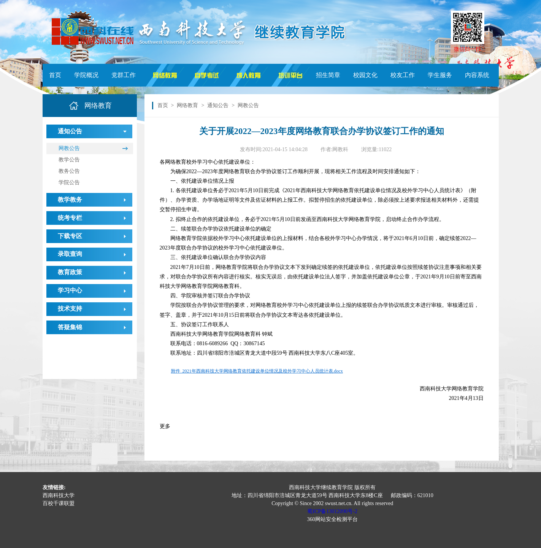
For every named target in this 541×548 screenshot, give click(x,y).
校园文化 (365, 75)
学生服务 (440, 75)
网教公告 (69, 148)
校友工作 (402, 75)
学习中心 (70, 290)
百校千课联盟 (59, 503)
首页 (55, 75)
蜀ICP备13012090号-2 (332, 511)
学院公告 (69, 182)
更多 (165, 426)
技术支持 (70, 308)
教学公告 (69, 160)
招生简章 (328, 75)
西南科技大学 (59, 495)
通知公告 (217, 105)
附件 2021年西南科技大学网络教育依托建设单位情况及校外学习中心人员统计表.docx (257, 371)
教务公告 (69, 171)
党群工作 (123, 75)
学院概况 (86, 75)
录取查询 (70, 254)
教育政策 (70, 272)
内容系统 (477, 75)
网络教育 (187, 105)
